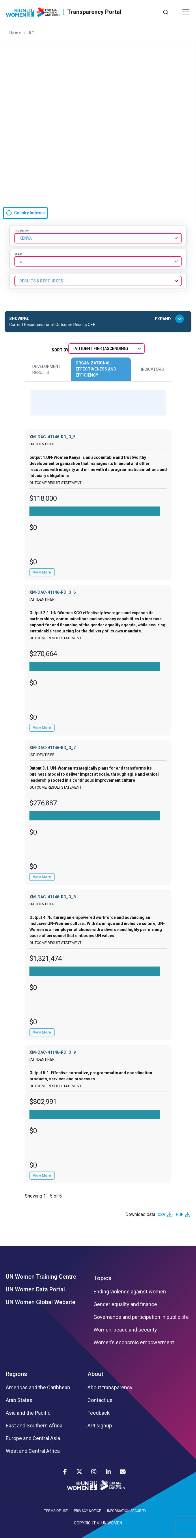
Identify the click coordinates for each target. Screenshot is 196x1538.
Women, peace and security (125, 1330)
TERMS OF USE (56, 1511)
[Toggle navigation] (186, 12)
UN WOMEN (111, 1523)
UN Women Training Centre (41, 1277)
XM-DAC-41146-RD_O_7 (52, 747)
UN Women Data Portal (35, 1289)
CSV (161, 1214)
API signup (99, 1426)
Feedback (98, 1413)
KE (31, 33)
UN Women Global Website (40, 1302)
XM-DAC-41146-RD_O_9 (52, 1052)
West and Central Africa (33, 1451)
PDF (179, 1214)
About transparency (109, 1388)
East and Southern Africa (34, 1426)
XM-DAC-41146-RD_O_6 (52, 592)
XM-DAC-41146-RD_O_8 (52, 897)
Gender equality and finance (125, 1304)
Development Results (46, 369)
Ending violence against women (130, 1292)
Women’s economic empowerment (134, 1342)
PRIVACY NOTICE (87, 1511)
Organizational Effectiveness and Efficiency (96, 369)
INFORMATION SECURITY (126, 1511)
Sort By (60, 350)
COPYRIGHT (85, 1523)
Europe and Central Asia (33, 1438)
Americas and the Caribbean (38, 1388)
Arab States (19, 1400)
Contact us (100, 1400)
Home (15, 33)
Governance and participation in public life (141, 1317)
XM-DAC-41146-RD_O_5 (52, 437)
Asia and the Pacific (28, 1413)
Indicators (152, 369)
